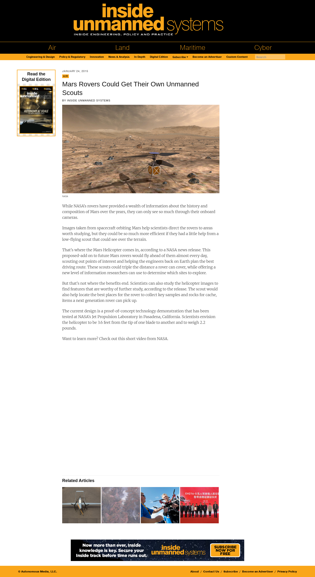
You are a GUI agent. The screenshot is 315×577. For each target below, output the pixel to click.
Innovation (97, 57)
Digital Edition (159, 57)
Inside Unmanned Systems (88, 100)
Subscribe (179, 57)
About (194, 571)
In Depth (139, 57)
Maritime (192, 47)
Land (122, 47)
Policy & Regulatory (72, 57)
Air (52, 47)
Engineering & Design (40, 57)
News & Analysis (119, 57)
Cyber (263, 47)
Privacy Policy (287, 571)
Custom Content (237, 57)
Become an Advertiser (207, 57)
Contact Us (211, 571)
